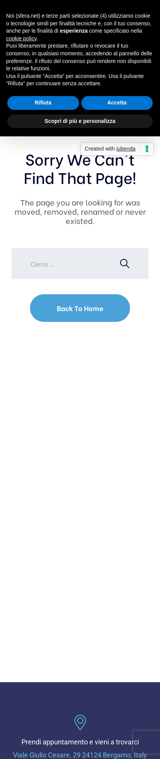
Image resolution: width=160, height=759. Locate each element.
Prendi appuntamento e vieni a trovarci (80, 742)
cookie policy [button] (21, 38)
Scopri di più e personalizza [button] (80, 121)
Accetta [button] (117, 102)
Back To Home (80, 308)
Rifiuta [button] (43, 102)
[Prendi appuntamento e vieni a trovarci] (80, 722)
